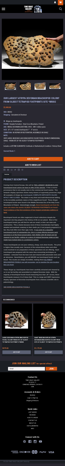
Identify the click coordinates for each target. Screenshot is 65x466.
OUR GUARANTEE (32, 426)
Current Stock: (9, 151)
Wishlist (32, 395)
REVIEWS (32, 415)
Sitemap (26, 461)
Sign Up (35, 398)
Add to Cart (16, 352)
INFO (32, 428)
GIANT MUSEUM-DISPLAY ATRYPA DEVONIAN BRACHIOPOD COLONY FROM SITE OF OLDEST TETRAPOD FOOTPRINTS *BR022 (48, 340)
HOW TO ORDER (32, 417)
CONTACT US (32, 420)
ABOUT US (32, 423)
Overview (6, 174)
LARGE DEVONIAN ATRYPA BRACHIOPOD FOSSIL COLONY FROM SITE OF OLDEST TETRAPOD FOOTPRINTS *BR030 (15, 340)
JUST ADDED (32, 412)
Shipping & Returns (32, 400)
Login (29, 398)
